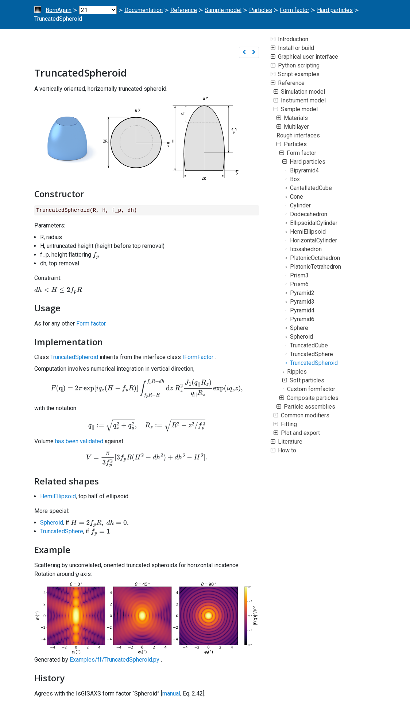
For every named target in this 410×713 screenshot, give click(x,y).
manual (171, 693)
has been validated (79, 441)
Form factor (294, 10)
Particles (260, 10)
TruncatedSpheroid (74, 357)
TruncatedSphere (61, 531)
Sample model (223, 10)
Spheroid (51, 522)
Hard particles (335, 10)
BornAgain (58, 10)
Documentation (143, 10)
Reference (183, 10)
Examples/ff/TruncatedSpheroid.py (114, 659)
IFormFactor (197, 357)
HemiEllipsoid (58, 496)
